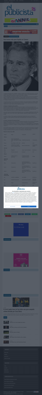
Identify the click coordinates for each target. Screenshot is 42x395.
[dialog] (21, 197)
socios (13, 192)
